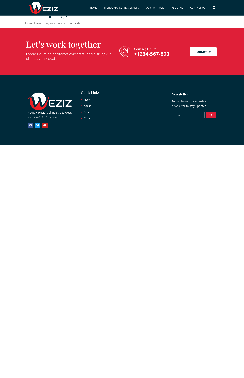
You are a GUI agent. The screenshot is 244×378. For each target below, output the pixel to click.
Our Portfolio (155, 7)
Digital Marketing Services (121, 7)
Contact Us (197, 7)
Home (93, 7)
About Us (177, 7)
